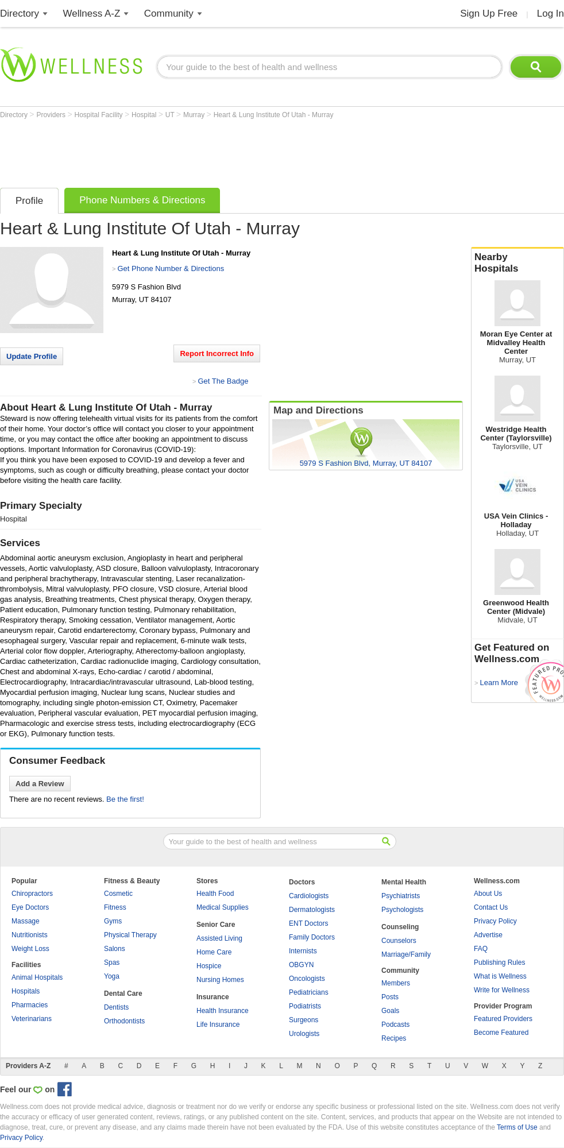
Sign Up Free (488, 13)
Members (395, 983)
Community (169, 13)
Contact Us (491, 907)
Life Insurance (217, 1025)
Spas (111, 962)
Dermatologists (312, 910)
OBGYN (301, 965)
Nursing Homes (220, 980)
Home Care (213, 952)
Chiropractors (32, 894)
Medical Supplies (222, 907)
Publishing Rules (499, 962)
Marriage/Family (406, 954)
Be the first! (125, 799)
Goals (390, 1011)
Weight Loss (30, 949)
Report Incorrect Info (217, 353)
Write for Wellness (502, 990)
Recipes (393, 1038)
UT (170, 115)
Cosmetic (118, 894)
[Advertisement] (209, 150)
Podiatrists (305, 1006)
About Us (488, 894)
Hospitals (25, 991)
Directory (19, 13)
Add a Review (40, 783)
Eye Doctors (30, 907)
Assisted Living (219, 938)
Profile (29, 200)
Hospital (145, 115)
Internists (303, 951)
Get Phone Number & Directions (170, 268)
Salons (114, 949)
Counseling (400, 927)
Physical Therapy (130, 935)
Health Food (215, 894)
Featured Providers (503, 1019)
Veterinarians (31, 1019)
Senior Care (215, 925)
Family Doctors (312, 937)
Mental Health (403, 882)
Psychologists (402, 910)
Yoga (111, 976)
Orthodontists (124, 1021)
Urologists (304, 1034)
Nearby (517, 263)
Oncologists (307, 979)
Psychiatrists (400, 896)
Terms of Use (517, 1127)
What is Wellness (500, 976)
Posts (390, 997)
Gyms (113, 921)
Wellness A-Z (92, 13)
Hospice (208, 966)
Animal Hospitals (37, 977)
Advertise (488, 935)
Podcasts (395, 1025)
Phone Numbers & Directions (142, 200)
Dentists (116, 1007)
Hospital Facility (100, 115)
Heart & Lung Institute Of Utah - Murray (274, 115)
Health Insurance (222, 1011)
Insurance (212, 997)
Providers (51, 115)
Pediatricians (309, 992)
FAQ (481, 949)
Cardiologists (309, 896)
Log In (550, 13)
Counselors (398, 941)
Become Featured (501, 1033)
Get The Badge (223, 381)
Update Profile (31, 356)
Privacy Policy (495, 921)
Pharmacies (29, 1005)
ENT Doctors (308, 923)
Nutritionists (29, 935)
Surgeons (303, 1020)
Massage (25, 921)
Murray (195, 115)
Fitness (115, 907)
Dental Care (123, 993)
